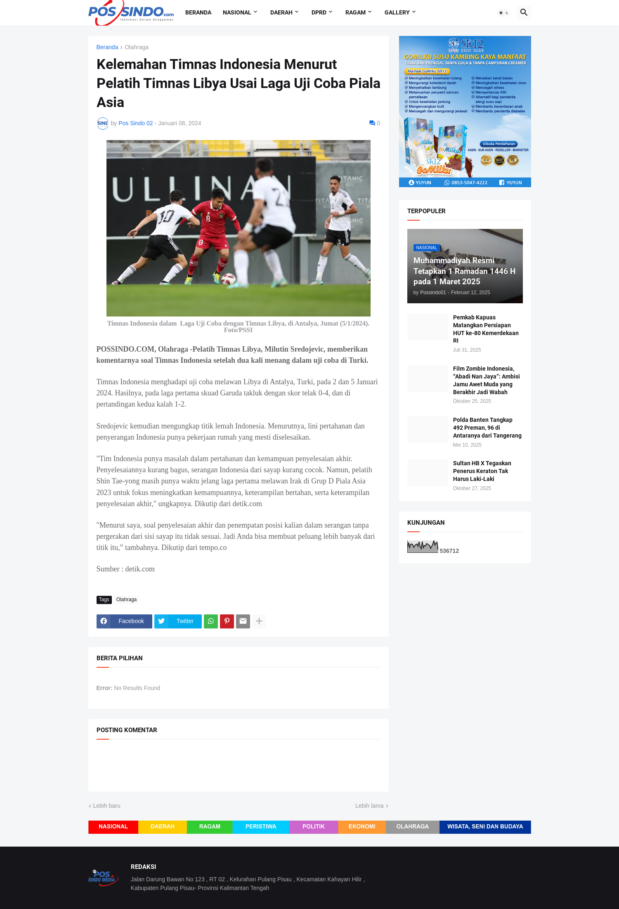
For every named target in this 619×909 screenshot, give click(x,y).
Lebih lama (369, 805)
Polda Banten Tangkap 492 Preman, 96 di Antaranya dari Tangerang (487, 427)
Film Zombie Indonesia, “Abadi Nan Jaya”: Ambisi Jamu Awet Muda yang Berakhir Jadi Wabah (486, 380)
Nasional (237, 12)
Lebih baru (106, 805)
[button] (504, 13)
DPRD (319, 12)
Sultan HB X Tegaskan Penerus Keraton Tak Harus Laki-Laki (482, 471)
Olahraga (137, 47)
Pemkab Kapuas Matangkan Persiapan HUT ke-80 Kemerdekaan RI (486, 329)
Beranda (198, 12)
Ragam (355, 12)
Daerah (281, 12)
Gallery (397, 12)
